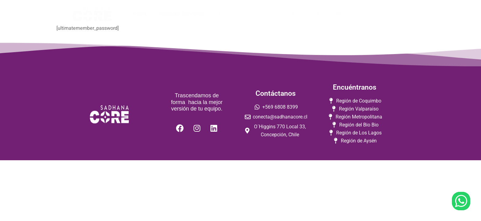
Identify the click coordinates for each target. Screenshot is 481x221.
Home (140, 13)
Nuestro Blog (283, 13)
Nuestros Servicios (183, 14)
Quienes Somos (237, 13)
